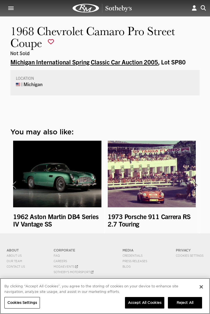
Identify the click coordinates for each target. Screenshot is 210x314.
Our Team (14, 261)
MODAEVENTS (66, 266)
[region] (105, 296)
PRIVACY (183, 250)
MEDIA (127, 250)
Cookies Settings (189, 255)
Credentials (132, 255)
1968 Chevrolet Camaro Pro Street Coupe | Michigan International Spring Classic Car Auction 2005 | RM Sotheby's (102, 8)
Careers (60, 261)
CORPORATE (64, 250)
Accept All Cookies (144, 303)
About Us (14, 255)
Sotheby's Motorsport (74, 272)
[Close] (201, 287)
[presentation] (14, 185)
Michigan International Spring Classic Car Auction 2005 (84, 62)
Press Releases (134, 261)
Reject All (185, 303)
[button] (194, 8)
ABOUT (13, 250)
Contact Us (16, 266)
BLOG (126, 266)
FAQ (57, 255)
